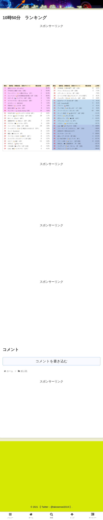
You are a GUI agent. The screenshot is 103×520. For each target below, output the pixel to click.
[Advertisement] (51, 51)
